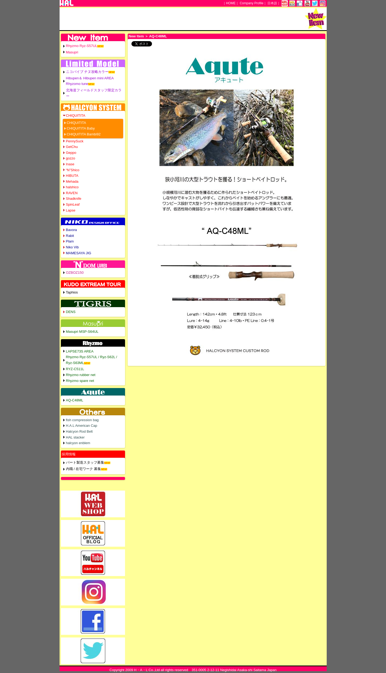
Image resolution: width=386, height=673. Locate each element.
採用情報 (69, 454)
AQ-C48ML (74, 400)
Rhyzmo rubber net (81, 375)
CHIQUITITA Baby (81, 128)
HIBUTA (72, 176)
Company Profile (251, 3)
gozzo (70, 158)
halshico (72, 187)
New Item (136, 36)
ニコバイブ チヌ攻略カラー (87, 72)
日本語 (272, 3)
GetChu (72, 147)
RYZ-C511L (75, 369)
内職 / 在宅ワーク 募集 (83, 469)
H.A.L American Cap (81, 426)
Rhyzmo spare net (80, 381)
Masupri (72, 52)
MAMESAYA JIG (78, 253)
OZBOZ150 (75, 273)
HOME (231, 3)
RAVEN (72, 193)
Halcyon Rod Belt (79, 431)
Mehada (72, 181)
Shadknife (73, 199)
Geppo (71, 153)
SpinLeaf (73, 204)
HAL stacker (75, 437)
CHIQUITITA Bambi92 (84, 134)
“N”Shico (73, 170)
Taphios (72, 292)
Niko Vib (72, 247)
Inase (70, 164)
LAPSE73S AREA (79, 351)
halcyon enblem (78, 443)
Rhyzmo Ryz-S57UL (82, 46)
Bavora (71, 230)
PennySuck (75, 141)
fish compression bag (82, 420)
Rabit (70, 236)
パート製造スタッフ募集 (85, 462)
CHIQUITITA (75, 116)
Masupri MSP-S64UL (82, 332)
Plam (70, 241)
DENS (71, 312)
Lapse (70, 210)
